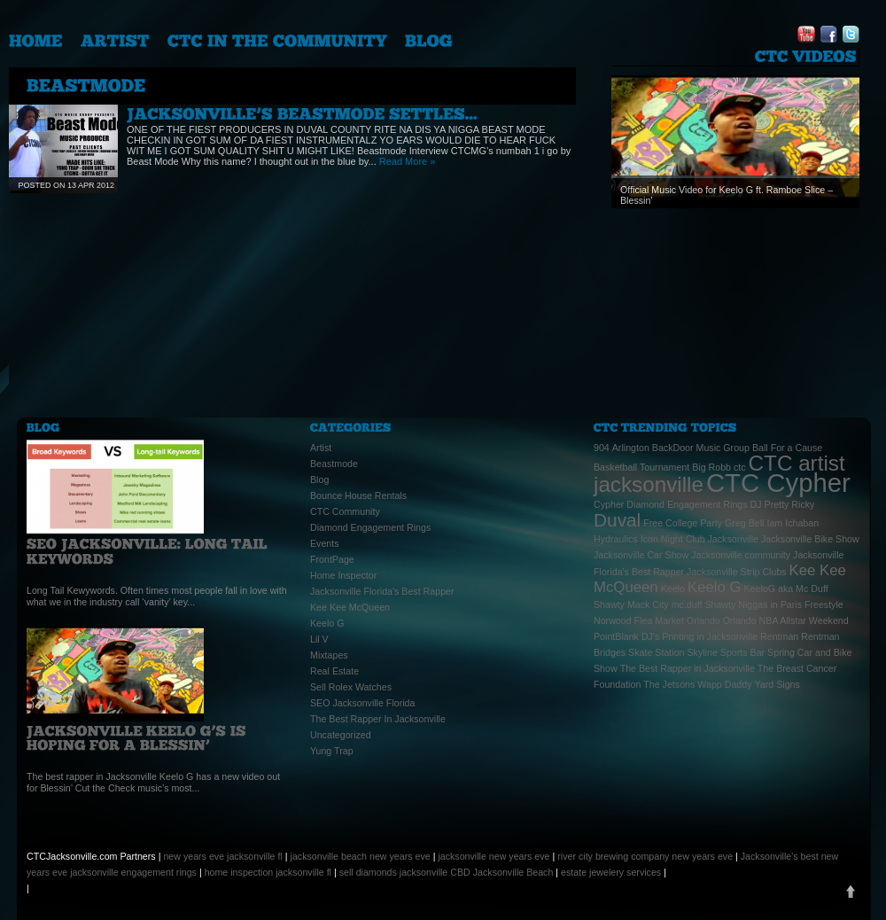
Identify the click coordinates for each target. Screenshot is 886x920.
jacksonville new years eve (493, 856)
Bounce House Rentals (358, 495)
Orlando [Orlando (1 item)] (703, 620)
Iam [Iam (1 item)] (774, 523)
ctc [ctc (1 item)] (740, 467)
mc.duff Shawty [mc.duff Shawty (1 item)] (704, 604)
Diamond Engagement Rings (370, 527)
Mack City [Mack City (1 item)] (648, 604)
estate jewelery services (611, 872)
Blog (319, 479)
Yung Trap (332, 750)
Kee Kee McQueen (350, 607)
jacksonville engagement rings (133, 872)
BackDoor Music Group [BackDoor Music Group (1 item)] (701, 447)
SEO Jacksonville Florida (362, 703)
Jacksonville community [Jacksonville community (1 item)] (740, 555)
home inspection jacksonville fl (268, 872)
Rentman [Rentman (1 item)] (779, 636)
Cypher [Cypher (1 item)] (609, 504)
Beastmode (334, 463)
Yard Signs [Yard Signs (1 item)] (777, 684)
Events (324, 543)
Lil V (319, 639)
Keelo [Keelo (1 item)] (673, 588)
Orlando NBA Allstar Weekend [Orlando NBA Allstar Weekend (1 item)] (786, 620)
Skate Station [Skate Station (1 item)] (656, 652)
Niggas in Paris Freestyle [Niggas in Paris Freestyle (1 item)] (790, 604)
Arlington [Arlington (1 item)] (630, 447)
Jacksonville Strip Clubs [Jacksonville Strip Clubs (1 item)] (737, 571)
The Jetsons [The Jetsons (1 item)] (669, 684)
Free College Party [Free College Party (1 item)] (682, 523)
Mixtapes (329, 655)
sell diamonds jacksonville (393, 872)
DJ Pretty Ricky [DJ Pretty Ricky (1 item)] (782, 504)
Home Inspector (343, 575)
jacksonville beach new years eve (361, 856)
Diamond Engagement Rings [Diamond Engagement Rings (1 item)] (686, 504)
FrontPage (332, 559)
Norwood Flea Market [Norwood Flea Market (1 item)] (639, 620)
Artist (320, 447)
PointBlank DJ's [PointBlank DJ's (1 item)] (626, 636)
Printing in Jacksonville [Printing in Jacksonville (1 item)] (710, 636)
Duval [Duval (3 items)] (617, 520)
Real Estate (334, 671)
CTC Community (345, 511)
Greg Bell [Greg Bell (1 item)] (744, 523)
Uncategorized (340, 734)
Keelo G (327, 623)
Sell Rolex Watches (351, 687)
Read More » (407, 161)
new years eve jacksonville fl (222, 856)
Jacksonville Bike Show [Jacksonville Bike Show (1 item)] (810, 539)
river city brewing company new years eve (645, 856)
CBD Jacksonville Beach (501, 872)
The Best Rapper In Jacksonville (378, 718)
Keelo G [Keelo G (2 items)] (715, 587)
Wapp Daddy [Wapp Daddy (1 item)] (724, 684)
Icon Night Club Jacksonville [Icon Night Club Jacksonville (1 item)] (699, 539)
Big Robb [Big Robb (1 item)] (711, 467)
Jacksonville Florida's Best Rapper (382, 591)
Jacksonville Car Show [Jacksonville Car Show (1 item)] (641, 555)
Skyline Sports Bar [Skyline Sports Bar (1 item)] (726, 652)
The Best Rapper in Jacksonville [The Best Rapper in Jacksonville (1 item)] (687, 668)
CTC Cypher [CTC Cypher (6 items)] (778, 482)
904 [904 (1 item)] (602, 447)
